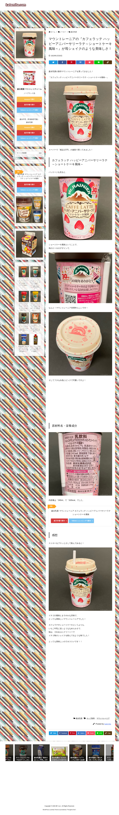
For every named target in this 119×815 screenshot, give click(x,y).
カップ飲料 (91, 718)
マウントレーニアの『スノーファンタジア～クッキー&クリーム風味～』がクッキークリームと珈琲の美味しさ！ (35, 283)
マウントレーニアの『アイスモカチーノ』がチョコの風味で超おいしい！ (23, 328)
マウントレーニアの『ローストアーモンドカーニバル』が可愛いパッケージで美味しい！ (23, 283)
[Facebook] (62, 62)
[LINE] (98, 62)
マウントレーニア (103, 718)
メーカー (63, 32)
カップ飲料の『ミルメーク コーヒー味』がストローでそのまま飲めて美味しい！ (35, 328)
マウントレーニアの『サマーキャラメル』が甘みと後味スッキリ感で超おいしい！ (35, 307)
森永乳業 (74, 32)
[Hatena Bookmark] (80, 62)
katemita (107, 724)
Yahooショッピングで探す (81, 521)
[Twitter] (53, 62)
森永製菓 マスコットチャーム (29, 89)
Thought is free (71, 809)
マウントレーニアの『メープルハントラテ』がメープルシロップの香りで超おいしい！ (23, 307)
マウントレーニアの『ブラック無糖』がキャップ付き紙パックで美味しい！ (35, 349)
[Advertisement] (59, 18)
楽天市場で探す (59, 521)
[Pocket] (89, 62)
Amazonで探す (29, 99)
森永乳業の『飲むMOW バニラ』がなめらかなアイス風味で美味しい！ (23, 349)
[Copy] (107, 62)
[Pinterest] (71, 62)
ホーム (53, 32)
